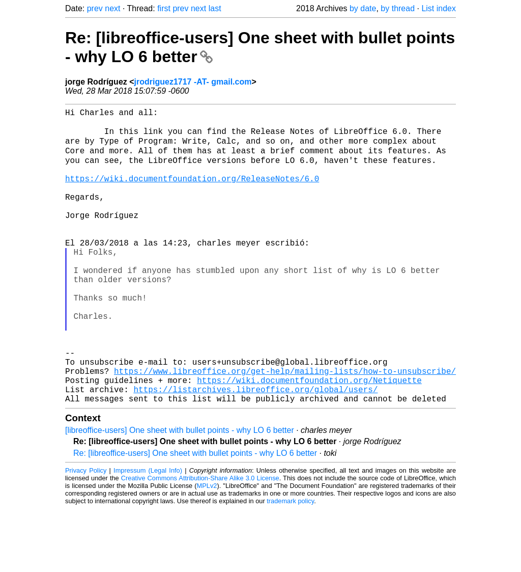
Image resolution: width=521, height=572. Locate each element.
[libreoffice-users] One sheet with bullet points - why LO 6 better (179, 493)
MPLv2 (207, 549)
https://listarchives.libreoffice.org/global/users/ (255, 450)
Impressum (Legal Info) (147, 533)
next (112, 8)
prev (95, 8)
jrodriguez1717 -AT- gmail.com (193, 81)
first (163, 8)
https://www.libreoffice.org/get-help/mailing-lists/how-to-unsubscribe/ (285, 427)
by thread (398, 8)
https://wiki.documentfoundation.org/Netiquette (309, 439)
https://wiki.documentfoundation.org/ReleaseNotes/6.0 (192, 192)
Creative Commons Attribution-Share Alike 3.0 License (200, 541)
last (215, 8)
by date (363, 8)
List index (438, 8)
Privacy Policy (85, 533)
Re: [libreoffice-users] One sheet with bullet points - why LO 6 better (195, 516)
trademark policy (290, 564)
